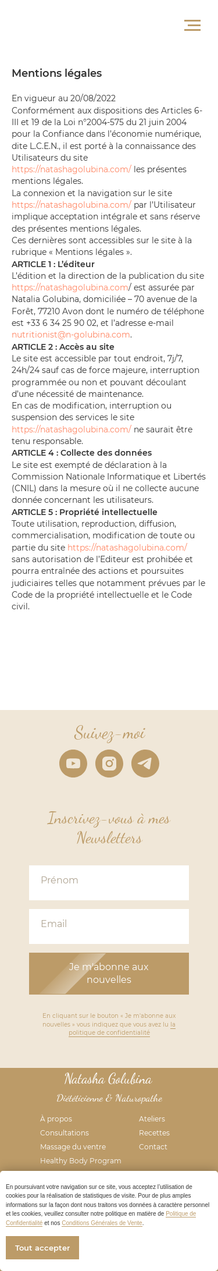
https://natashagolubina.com (70, 287)
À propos (56, 1118)
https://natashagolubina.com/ (71, 169)
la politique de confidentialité (122, 1029)
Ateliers (152, 1118)
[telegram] (145, 763)
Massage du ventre (73, 1146)
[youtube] (73, 763)
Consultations (64, 1132)
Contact (153, 1146)
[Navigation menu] (192, 25)
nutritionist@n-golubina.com (71, 334)
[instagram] (109, 763)
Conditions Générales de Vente (102, 1223)
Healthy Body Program (80, 1160)
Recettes (154, 1132)
